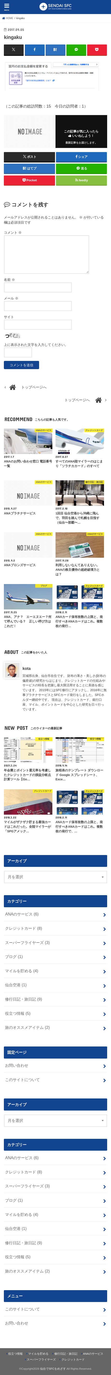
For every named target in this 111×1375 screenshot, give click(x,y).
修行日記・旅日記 (23, 999)
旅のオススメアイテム (27, 1027)
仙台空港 (16, 985)
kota (26, 668)
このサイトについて (22, 1079)
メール (11, 298)
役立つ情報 (17, 1013)
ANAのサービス (22, 914)
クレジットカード (23, 928)
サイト (9, 317)
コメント (13, 232)
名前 (9, 280)
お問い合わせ (16, 1065)
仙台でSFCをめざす (53, 1368)
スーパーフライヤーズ (27, 942)
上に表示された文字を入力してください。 (36, 345)
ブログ (14, 956)
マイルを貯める (21, 971)
